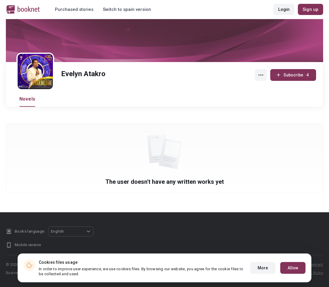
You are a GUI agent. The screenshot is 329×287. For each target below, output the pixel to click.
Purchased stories (74, 9)
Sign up (310, 9)
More (263, 268)
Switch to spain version (127, 9)
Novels (27, 99)
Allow (293, 268)
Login (284, 9)
